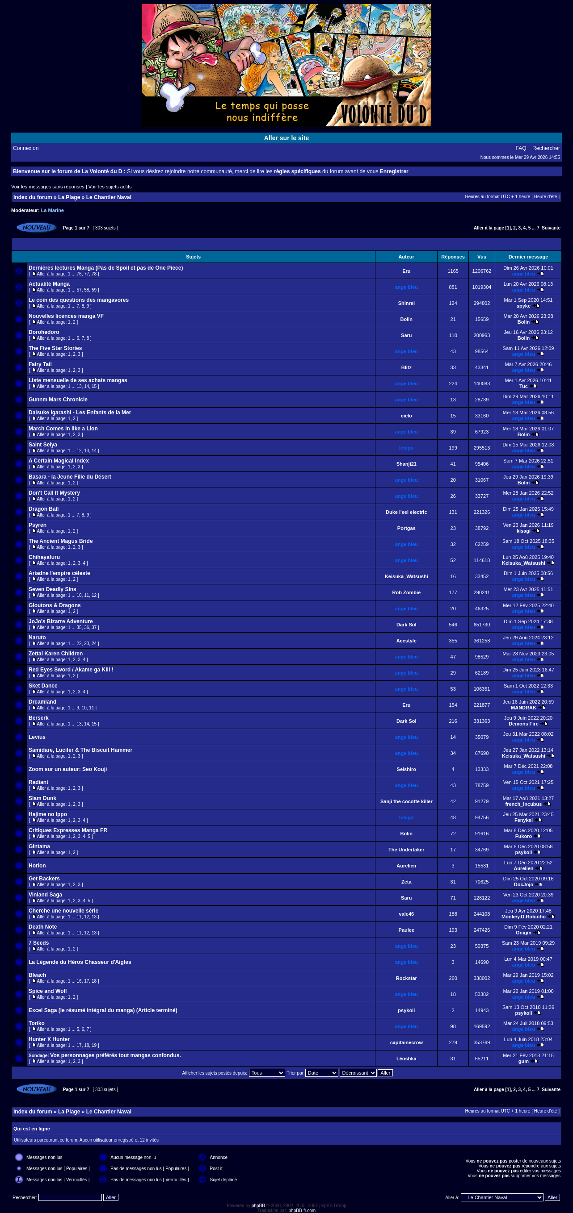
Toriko (37, 1023)
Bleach (37, 975)
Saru (406, 335)
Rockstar (406, 978)
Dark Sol (406, 624)
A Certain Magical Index (59, 461)
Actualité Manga (49, 284)
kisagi (524, 531)
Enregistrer (394, 171)
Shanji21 (406, 464)
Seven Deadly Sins (52, 589)
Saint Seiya (43, 445)
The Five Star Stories (55, 348)
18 (94, 981)
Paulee (406, 930)
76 (79, 273)
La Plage (69, 197)
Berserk (39, 718)
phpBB (258, 1205)
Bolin (406, 319)
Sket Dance (43, 686)
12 (79, 450)
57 (79, 290)
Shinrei (406, 303)
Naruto (37, 637)
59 (94, 290)
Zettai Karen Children (56, 653)
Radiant (38, 782)
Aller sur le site (286, 138)
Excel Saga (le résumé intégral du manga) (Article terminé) (103, 1010)
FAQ (521, 148)
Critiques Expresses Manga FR (68, 830)
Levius (37, 737)
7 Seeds (39, 943)
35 (79, 627)
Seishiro (406, 769)
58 (86, 290)
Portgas (406, 528)
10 (79, 595)
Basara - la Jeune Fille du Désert (70, 477)
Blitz (406, 367)
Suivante (551, 227)
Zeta (406, 881)
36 (86, 627)
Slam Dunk (42, 798)
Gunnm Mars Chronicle (58, 399)
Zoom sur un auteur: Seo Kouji (68, 769)
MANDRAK (523, 707)
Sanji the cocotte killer (406, 801)
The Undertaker (406, 849)
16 (79, 981)
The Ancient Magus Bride (61, 541)
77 (86, 273)
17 (86, 981)
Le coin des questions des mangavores (79, 300)
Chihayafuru (44, 557)
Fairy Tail (40, 364)
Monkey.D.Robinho (523, 916)
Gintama (39, 846)
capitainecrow (406, 1042)
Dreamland (42, 702)
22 (79, 643)
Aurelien (406, 865)
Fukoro (523, 836)
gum (523, 1061)
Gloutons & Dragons (55, 605)
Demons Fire (524, 723)
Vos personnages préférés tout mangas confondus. (115, 1055)
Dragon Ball (44, 509)
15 (94, 386)
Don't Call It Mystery (54, 493)
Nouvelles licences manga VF (66, 316)
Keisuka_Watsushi (523, 563)
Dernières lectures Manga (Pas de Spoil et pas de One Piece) (106, 268)
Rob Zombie (406, 592)
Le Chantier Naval (108, 197)
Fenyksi (523, 820)
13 (79, 386)
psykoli (523, 852)
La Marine (52, 210)
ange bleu (523, 273)
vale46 (406, 914)
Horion (37, 866)
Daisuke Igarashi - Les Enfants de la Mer (80, 412)
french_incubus (524, 804)
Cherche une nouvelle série (63, 911)
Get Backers (44, 878)
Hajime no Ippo (48, 814)
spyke (524, 305)
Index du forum (32, 197)
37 (94, 627)
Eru (406, 271)
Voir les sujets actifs (110, 186)
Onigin (523, 932)
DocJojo (523, 884)
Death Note (43, 927)
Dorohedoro (44, 332)
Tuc (523, 386)
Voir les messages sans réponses (47, 186)
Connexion (25, 148)
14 (86, 386)
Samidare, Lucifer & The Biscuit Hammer (80, 750)
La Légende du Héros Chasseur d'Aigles (80, 962)
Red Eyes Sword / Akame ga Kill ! (71, 670)
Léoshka (406, 1058)
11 (86, 595)
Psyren (37, 525)
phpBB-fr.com (302, 1210)
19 (94, 1045)
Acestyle (406, 640)
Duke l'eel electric (406, 512)
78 (94, 273)
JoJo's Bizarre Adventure (61, 621)
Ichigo (406, 447)
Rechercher (546, 148)
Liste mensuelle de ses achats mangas (78, 380)
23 (86, 643)
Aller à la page (489, 227)
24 (94, 643)
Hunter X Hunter (49, 1039)
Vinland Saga (45, 895)
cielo (406, 415)
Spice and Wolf (48, 991)
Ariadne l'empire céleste (59, 573)
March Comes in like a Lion (63, 428)
